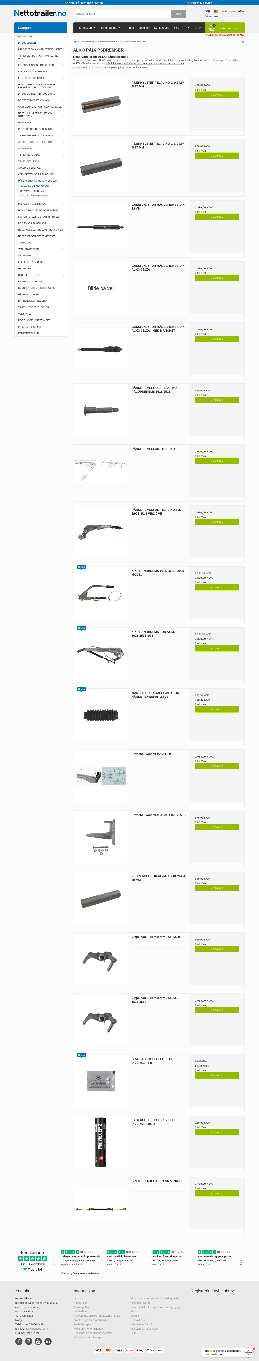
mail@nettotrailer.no (37, 1328)
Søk (178, 13)
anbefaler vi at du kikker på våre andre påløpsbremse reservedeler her (145, 63)
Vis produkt (217, 94)
